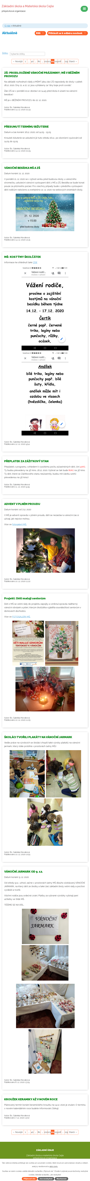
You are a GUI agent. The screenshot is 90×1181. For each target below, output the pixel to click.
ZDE (35, 262)
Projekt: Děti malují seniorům (25, 598)
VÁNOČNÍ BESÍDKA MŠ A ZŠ (22, 168)
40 (32, 61)
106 (59, 61)
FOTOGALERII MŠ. (21, 616)
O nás (7, 25)
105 (56, 61)
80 (39, 61)
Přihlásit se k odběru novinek (67, 33)
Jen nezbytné (45, 1179)
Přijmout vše (29, 1179)
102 (45, 61)
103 (49, 61)
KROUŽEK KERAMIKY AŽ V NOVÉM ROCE (31, 1099)
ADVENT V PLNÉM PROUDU (22, 504)
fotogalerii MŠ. (19, 524)
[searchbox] (27, 54)
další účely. (53, 1166)
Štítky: (5, 53)
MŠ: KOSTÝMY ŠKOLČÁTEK (22, 257)
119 (66, 61)
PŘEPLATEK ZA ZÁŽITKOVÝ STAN (26, 461)
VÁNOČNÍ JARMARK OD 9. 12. (23, 871)
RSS (40, 33)
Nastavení (61, 1179)
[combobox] (27, 54)
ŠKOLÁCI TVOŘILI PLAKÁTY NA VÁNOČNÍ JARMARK (38, 737)
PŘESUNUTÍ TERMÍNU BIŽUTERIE (26, 126)
